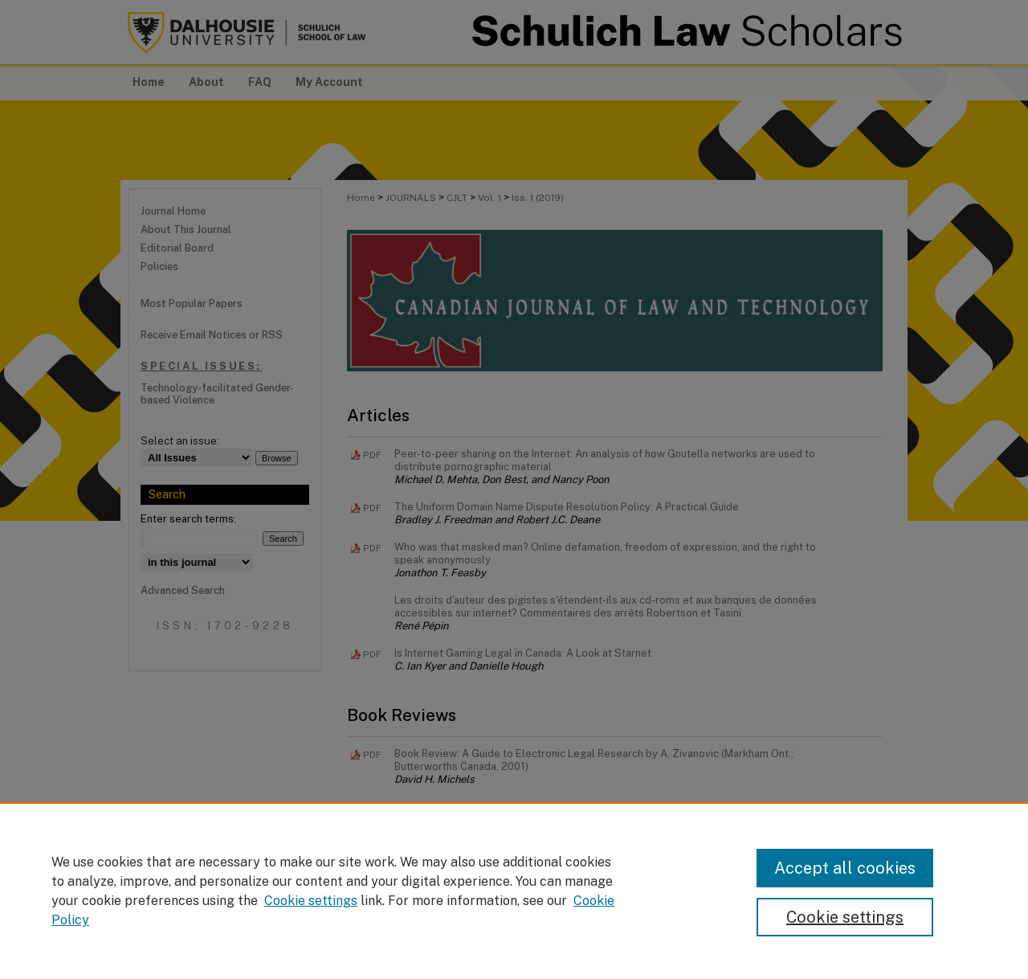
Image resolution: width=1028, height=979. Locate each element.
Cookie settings (310, 900)
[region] (514, 890)
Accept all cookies (845, 868)
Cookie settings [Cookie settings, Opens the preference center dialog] (845, 917)
